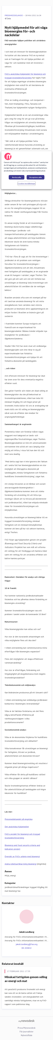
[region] (26, 170)
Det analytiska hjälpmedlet (17, 826)
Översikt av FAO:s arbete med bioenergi (22, 856)
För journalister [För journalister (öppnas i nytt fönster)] (26, 1031)
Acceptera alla (35, 177)
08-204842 (26, 948)
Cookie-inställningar (26, 183)
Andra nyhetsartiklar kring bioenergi (20, 864)
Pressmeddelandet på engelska (18, 819)
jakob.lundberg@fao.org (26, 944)
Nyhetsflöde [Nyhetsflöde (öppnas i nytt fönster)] (26, 1035)
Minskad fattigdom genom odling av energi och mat (26, 979)
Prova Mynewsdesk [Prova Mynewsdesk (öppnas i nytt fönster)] (26, 1027)
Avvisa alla (16, 177)
